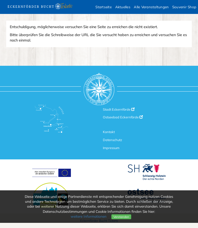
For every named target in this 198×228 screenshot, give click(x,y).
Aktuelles (122, 7)
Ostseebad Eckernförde (123, 117)
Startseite (103, 7)
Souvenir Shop (184, 7)
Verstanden (121, 217)
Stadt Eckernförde (119, 109)
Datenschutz (112, 140)
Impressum (111, 148)
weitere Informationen (88, 216)
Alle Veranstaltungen (151, 7)
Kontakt (109, 132)
